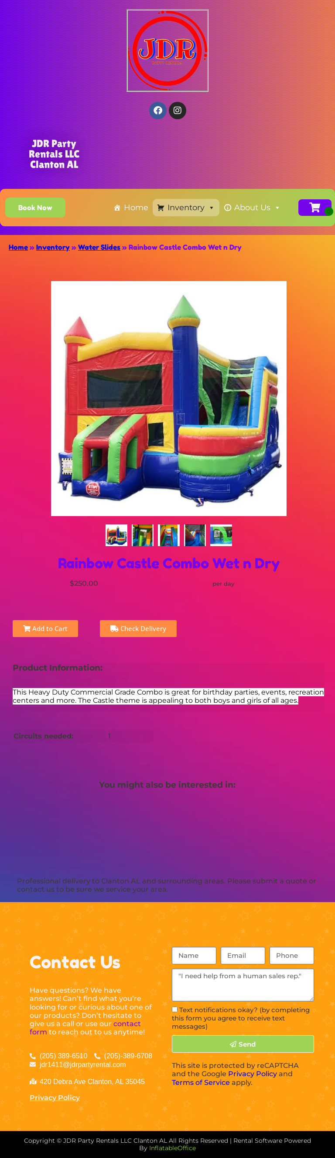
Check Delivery (138, 628)
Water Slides (99, 247)
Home (136, 207)
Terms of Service (201, 1082)
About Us (257, 207)
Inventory (191, 207)
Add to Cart (45, 628)
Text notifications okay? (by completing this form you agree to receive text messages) (241, 1018)
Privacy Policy (55, 1098)
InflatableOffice (172, 1148)
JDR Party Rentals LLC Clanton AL (54, 154)
